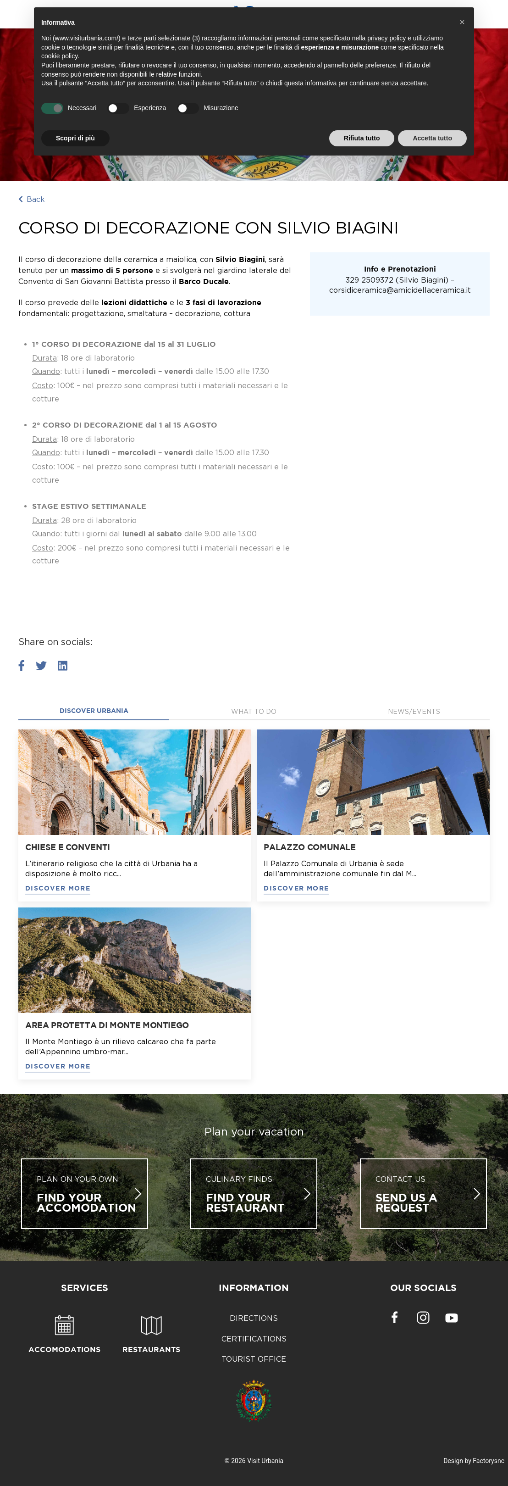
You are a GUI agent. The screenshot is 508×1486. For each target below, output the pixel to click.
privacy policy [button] (386, 38)
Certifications (254, 1339)
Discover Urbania (94, 711)
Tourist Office (253, 1359)
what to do (253, 711)
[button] (462, 22)
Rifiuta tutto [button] (362, 138)
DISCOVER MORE (57, 888)
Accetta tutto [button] (432, 138)
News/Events (414, 711)
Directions (254, 1318)
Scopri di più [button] (75, 138)
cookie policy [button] (59, 56)
